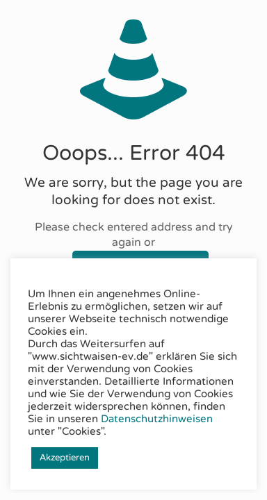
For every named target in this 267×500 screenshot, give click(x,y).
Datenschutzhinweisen (157, 419)
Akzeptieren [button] (65, 457)
